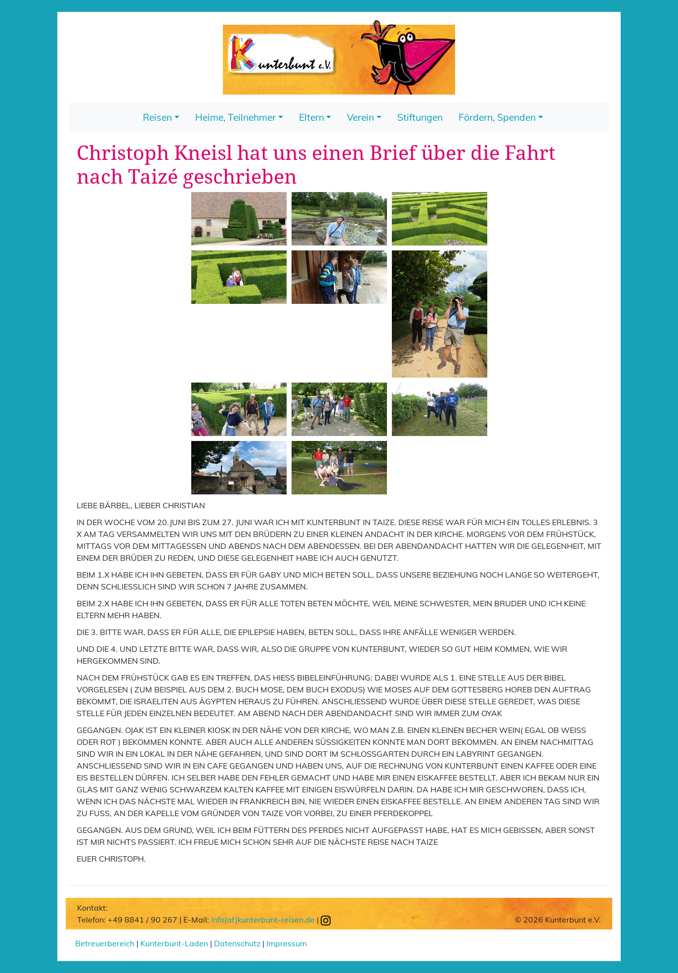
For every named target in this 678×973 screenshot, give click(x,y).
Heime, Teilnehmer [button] (235, 117)
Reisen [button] (157, 117)
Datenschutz (237, 943)
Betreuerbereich (104, 943)
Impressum (286, 943)
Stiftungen (420, 117)
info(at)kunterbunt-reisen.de (263, 919)
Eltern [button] (311, 117)
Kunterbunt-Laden (174, 943)
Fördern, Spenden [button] (497, 117)
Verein (360, 117)
